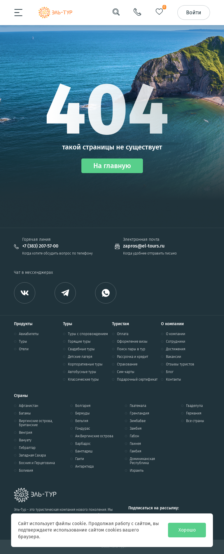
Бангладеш (84, 451)
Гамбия (135, 451)
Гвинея (135, 444)
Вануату (25, 440)
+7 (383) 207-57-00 (40, 246)
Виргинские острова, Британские (35, 423)
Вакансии (173, 357)
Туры (23, 341)
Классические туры (83, 379)
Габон (134, 436)
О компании (175, 334)
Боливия (26, 470)
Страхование (127, 364)
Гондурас (82, 428)
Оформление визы (132, 341)
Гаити (79, 459)
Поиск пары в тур (131, 349)
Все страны (195, 421)
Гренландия (139, 413)
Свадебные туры (81, 349)
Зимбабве (138, 421)
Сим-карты (125, 372)
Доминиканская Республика (142, 461)
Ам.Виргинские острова (94, 436)
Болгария (82, 406)
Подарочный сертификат (137, 379)
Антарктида (84, 466)
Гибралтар (27, 448)
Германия (193, 413)
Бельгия (81, 421)
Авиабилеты (29, 334)
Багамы (25, 413)
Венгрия (25, 433)
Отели (24, 349)
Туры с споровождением (88, 334)
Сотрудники (175, 341)
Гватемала (138, 406)
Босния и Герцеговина (37, 463)
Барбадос (83, 444)
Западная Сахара (32, 455)
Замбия (135, 428)
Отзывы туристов (180, 364)
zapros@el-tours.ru (143, 246)
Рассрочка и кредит (132, 357)
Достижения (175, 349)
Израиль (137, 470)
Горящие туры (79, 341)
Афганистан (28, 406)
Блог (170, 372)
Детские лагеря (80, 357)
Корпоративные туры (85, 364)
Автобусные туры (82, 372)
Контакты (173, 379)
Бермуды (82, 413)
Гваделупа (194, 406)
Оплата (122, 334)
